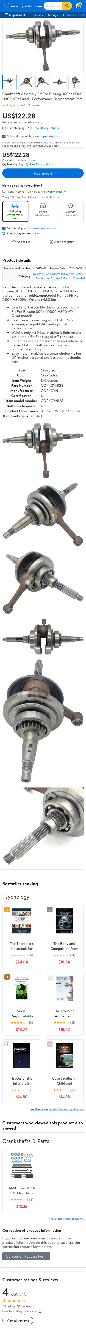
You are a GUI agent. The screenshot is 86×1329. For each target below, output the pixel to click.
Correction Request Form (26, 1256)
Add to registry (62, 242)
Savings (53, 15)
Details (36, 233)
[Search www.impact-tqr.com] (53, 6)
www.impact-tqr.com (46, 136)
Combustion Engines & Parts (53, 278)
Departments (15, 15)
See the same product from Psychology (57, 1109)
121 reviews (33, 105)
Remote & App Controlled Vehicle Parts (57, 274)
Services (37, 15)
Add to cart (43, 173)
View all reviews (18, 1320)
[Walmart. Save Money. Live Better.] (22, 6)
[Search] (67, 6)
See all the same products (66, 1218)
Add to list (21, 242)
